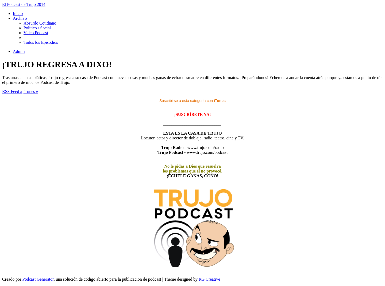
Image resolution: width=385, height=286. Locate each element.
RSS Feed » (12, 91)
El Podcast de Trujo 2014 (23, 4)
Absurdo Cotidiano (40, 23)
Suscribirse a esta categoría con (192, 101)
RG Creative (209, 279)
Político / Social (37, 28)
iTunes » (31, 91)
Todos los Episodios (41, 42)
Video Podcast (36, 32)
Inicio (18, 13)
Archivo (20, 18)
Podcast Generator (38, 279)
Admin (19, 51)
